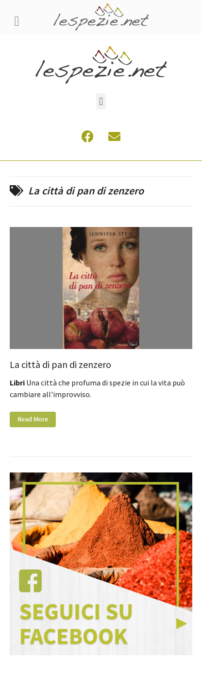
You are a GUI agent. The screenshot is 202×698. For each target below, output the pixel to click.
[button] (100, 101)
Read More (32, 419)
